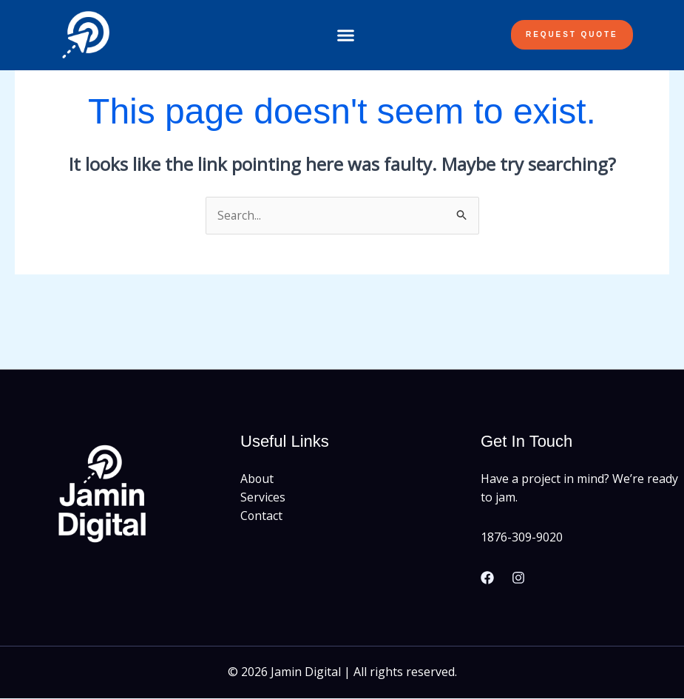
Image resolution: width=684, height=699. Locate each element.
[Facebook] (487, 578)
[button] (346, 35)
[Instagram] (518, 578)
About (257, 478)
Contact (261, 516)
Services (262, 498)
